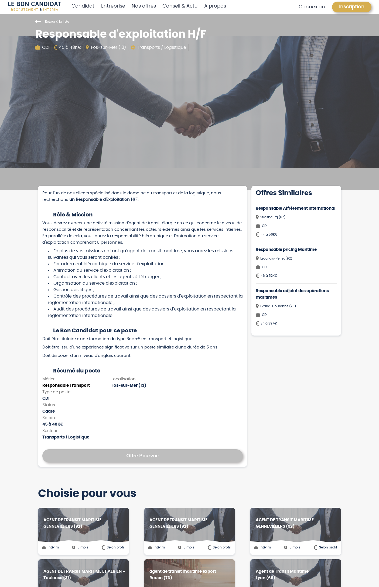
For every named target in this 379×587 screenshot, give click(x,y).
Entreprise (113, 6)
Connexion (312, 7)
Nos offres (144, 6)
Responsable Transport (66, 386)
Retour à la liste (52, 21)
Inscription (351, 7)
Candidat (82, 6)
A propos (215, 6)
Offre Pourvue (142, 455)
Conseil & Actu (180, 6)
